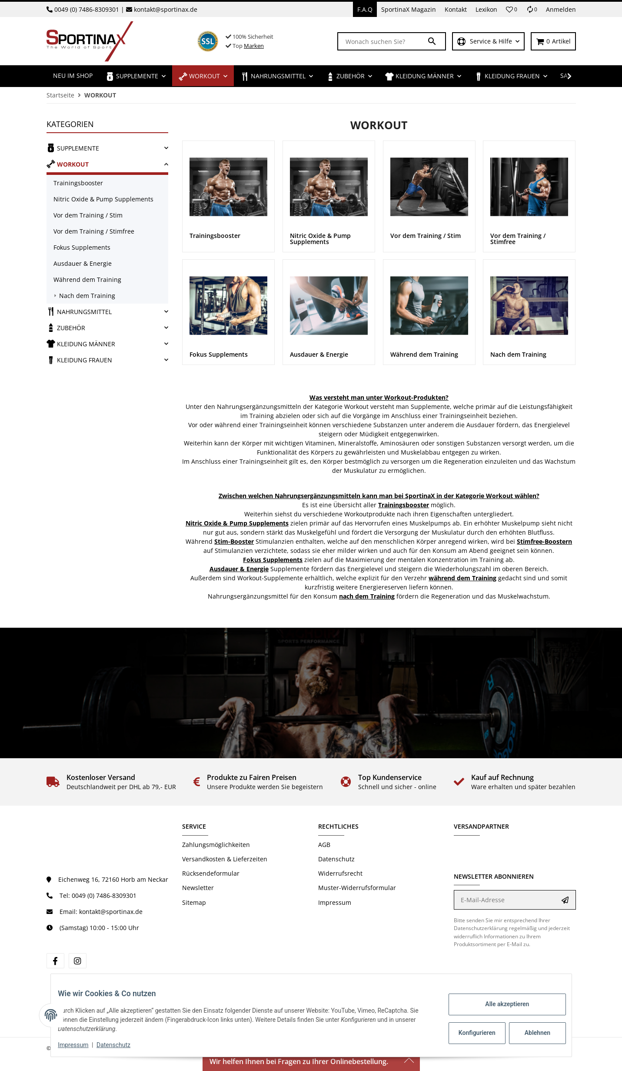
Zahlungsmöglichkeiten (216, 844)
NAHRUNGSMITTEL (79, 311)
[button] (512, 9)
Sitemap (194, 902)
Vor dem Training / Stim (88, 215)
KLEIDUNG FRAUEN (79, 359)
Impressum (334, 902)
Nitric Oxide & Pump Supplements (103, 199)
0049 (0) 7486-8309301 (86, 9)
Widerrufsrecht (340, 873)
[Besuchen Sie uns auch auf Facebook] (55, 960)
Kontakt (456, 9)
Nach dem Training (87, 295)
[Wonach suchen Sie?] (382, 41)
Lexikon (486, 9)
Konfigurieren (471, 1032)
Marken (254, 46)
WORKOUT (68, 164)
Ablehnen (530, 1032)
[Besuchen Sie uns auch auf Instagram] (77, 960)
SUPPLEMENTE (73, 148)
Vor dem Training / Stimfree (93, 231)
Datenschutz (336, 859)
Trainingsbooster (78, 183)
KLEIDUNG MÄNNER (81, 343)
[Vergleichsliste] (532, 9)
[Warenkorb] (553, 41)
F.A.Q (365, 9)
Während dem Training (87, 279)
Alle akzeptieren (500, 1004)
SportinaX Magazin (408, 9)
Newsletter (198, 888)
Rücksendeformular (210, 873)
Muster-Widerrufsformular (357, 888)
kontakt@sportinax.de (165, 9)
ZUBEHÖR (66, 327)
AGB (324, 844)
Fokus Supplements (81, 247)
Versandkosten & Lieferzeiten (224, 859)
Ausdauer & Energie (82, 263)
